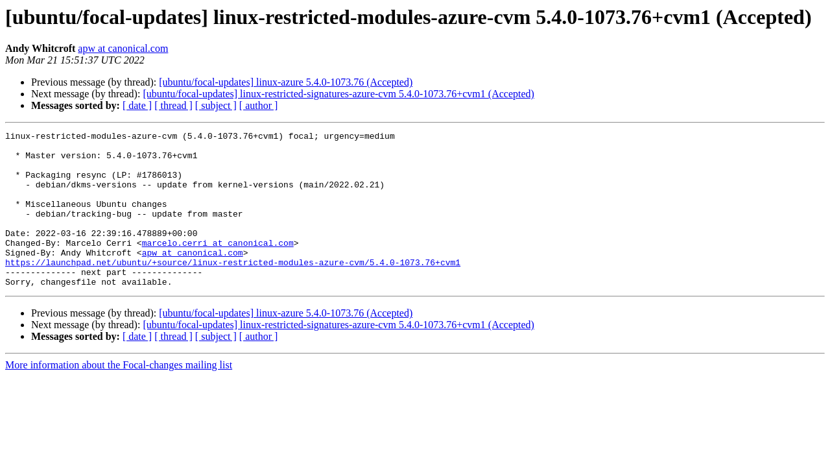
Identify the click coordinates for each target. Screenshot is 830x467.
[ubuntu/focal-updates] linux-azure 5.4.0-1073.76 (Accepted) (285, 82)
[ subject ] (216, 105)
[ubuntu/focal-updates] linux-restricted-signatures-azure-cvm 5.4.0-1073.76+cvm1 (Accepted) (338, 93)
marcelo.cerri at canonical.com (218, 266)
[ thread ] (173, 105)
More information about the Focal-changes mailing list (118, 395)
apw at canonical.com (123, 48)
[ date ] (137, 105)
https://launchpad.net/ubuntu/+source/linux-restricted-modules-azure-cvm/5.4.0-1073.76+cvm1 (232, 289)
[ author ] (258, 105)
